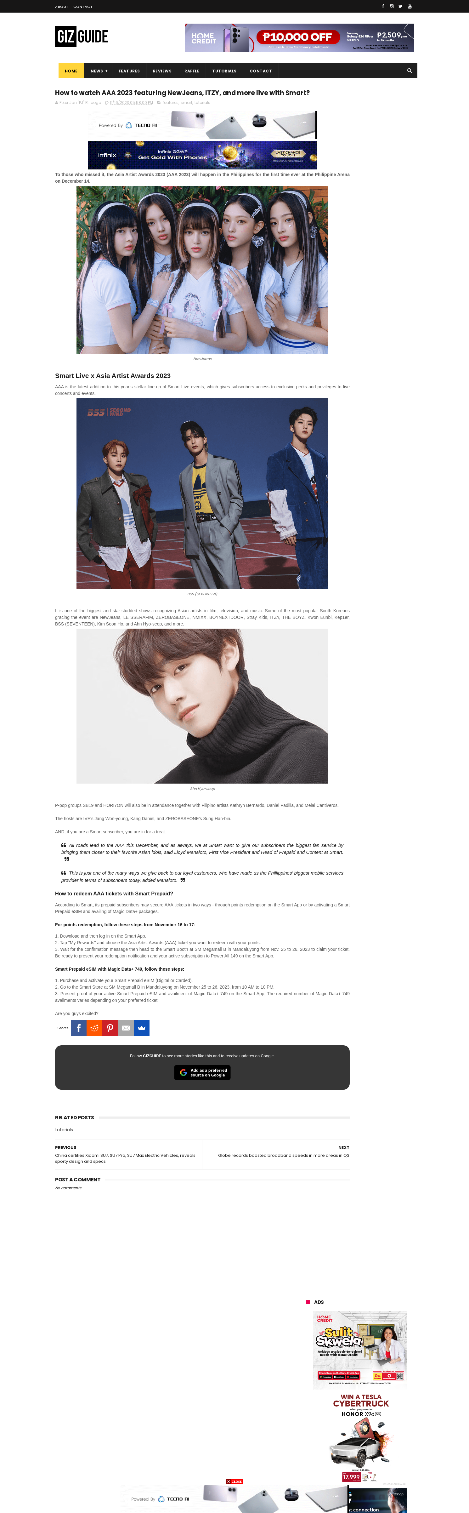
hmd (341, 1461)
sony (344, 1379)
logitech (310, 1438)
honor (346, 1356)
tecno (378, 1379)
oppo (307, 1344)
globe (308, 1368)
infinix (342, 1368)
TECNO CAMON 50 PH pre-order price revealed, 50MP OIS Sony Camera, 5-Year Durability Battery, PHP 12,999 (375, 880)
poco (307, 1403)
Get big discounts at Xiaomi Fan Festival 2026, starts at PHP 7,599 (376, 667)
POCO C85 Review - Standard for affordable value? (373, 754)
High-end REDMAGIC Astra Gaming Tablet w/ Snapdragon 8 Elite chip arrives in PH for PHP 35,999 (375, 638)
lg (374, 1368)
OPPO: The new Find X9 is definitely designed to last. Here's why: (352, 407)
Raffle (188, 71)
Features (126, 71)
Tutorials (221, 71)
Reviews (159, 71)
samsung (352, 1333)
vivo (379, 1344)
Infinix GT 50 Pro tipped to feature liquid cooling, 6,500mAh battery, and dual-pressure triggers (376, 819)
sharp (375, 1403)
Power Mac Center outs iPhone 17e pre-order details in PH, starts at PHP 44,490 (374, 786)
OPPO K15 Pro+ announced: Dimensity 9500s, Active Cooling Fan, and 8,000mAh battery (375, 848)
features (170, 115)
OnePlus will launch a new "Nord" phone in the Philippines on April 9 (374, 729)
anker (350, 1449)
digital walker (315, 1426)
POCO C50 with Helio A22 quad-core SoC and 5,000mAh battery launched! (376, 606)
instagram (312, 1449)
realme (309, 1356)
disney (308, 1461)
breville (340, 1473)
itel (371, 1414)
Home (67, 71)
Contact (83, 6)
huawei (309, 1333)
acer (306, 1391)
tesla (307, 1473)
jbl (341, 1438)
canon (341, 1414)
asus (379, 1356)
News (93, 71)
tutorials (202, 115)
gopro (372, 1461)
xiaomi (344, 1344)
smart (186, 115)
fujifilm (341, 1403)
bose (370, 1473)
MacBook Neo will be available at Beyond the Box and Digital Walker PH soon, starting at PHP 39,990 (375, 700)
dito (338, 1391)
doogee (356, 1426)
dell (367, 1438)
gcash (370, 1391)
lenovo (309, 1379)
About (62, 6)
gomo (382, 1449)
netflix (308, 1414)
